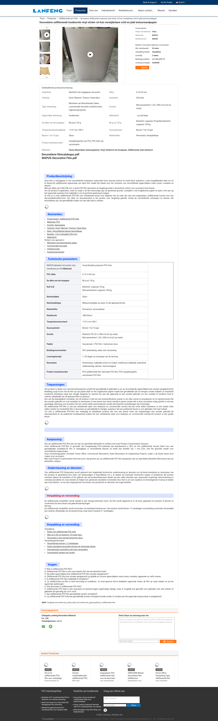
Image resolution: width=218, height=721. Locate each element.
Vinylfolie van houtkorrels (85, 691)
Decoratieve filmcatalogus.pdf (60, 154)
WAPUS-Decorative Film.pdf (59, 158)
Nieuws (161, 10)
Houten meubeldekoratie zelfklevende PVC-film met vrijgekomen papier (80, 678)
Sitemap (106, 715)
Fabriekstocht (108, 10)
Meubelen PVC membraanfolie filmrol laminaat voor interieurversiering (55, 698)
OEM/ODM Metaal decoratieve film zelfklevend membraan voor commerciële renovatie (136, 679)
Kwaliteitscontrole (127, 10)
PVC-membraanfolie (51, 691)
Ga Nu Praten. (167, 2)
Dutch (182, 2)
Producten (80, 10)
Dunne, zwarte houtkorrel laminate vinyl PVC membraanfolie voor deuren (87, 706)
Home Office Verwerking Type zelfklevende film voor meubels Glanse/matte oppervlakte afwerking (163, 681)
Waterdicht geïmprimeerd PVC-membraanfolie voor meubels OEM (54, 709)
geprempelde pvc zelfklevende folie (102, 603)
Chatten (142, 67)
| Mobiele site (116, 715)
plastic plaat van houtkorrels (77, 603)
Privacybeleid (48, 719)
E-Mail (99, 715)
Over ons (93, 10)
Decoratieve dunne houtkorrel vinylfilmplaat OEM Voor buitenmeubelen (84, 699)
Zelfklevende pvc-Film (68, 18)
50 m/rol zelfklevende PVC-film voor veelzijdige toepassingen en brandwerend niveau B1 (53, 679)
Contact (168, 641)
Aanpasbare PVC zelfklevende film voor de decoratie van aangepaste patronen (107, 678)
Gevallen (173, 10)
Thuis (69, 10)
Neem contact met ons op (147, 10)
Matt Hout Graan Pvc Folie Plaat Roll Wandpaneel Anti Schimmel (55, 704)
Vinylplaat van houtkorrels (56, 603)
